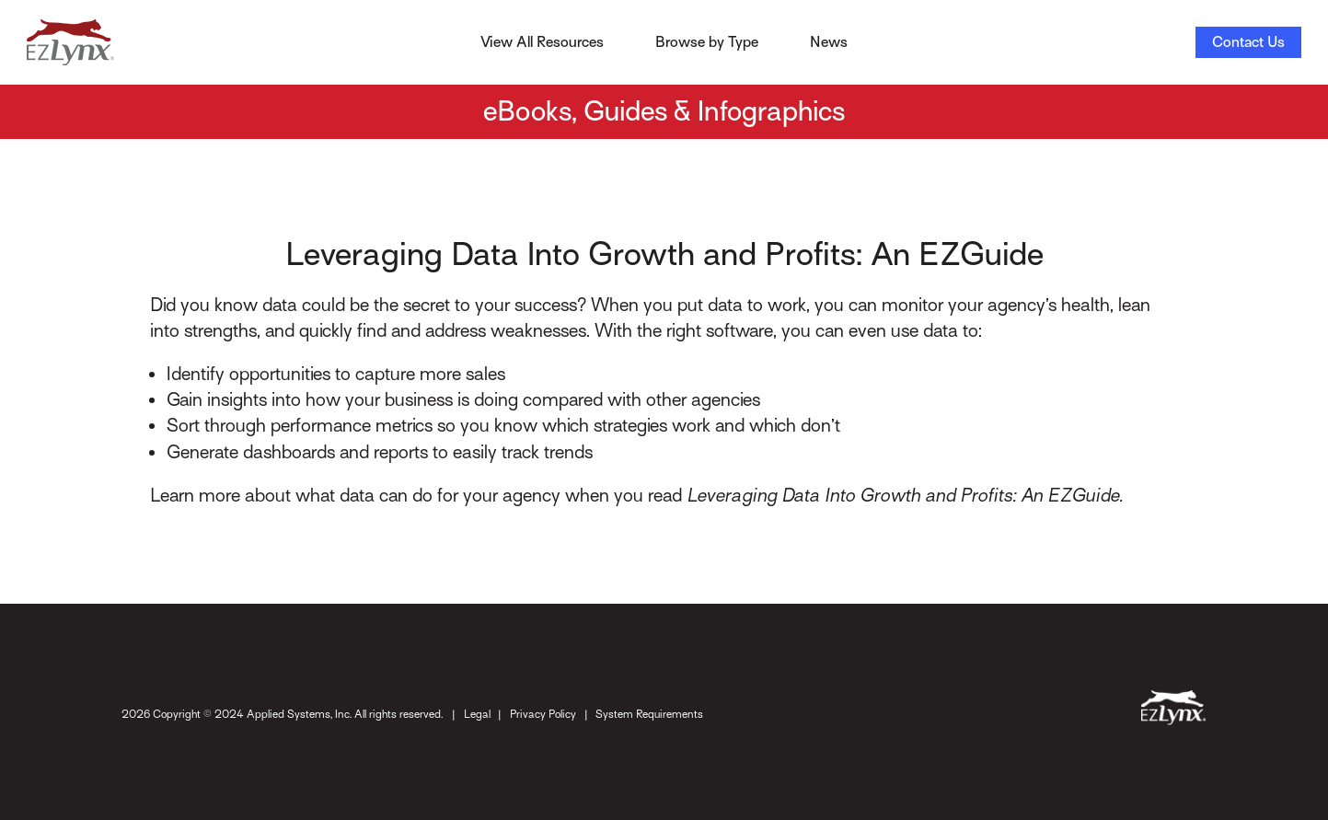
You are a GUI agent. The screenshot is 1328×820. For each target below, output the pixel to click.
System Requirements (649, 714)
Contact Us (1248, 42)
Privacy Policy (543, 714)
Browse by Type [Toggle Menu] (706, 42)
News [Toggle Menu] (829, 42)
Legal (477, 714)
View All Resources (542, 42)
